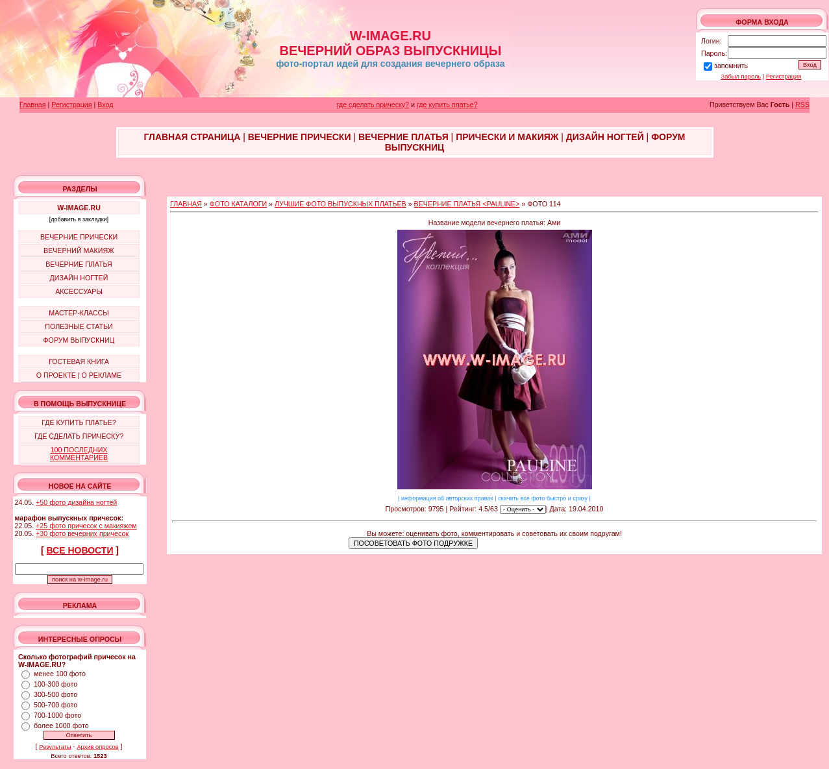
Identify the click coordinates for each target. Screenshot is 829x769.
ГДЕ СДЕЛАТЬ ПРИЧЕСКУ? (78, 436)
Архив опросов (97, 747)
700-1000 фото (57, 715)
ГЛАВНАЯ (186, 204)
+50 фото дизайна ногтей (76, 502)
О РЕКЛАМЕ (101, 375)
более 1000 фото (61, 725)
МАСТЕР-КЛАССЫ (78, 313)
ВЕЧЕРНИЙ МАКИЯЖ (78, 250)
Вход (105, 104)
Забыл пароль (741, 76)
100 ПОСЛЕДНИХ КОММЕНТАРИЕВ (79, 453)
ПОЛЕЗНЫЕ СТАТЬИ (78, 326)
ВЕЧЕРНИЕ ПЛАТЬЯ (78, 264)
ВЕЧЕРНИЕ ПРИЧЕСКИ (79, 237)
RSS (802, 104)
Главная (32, 104)
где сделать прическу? (373, 104)
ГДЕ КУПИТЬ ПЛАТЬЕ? (79, 422)
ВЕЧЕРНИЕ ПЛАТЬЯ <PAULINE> (467, 204)
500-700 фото (55, 705)
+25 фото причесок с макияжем (86, 526)
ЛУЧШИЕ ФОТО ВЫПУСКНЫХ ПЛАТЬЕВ (340, 204)
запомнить (731, 65)
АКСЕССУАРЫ (79, 291)
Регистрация (784, 76)
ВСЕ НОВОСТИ (80, 550)
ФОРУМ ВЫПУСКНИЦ (79, 340)
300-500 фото (55, 694)
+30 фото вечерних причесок (82, 533)
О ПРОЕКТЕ (56, 375)
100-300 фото (55, 684)
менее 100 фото (60, 673)
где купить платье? (447, 104)
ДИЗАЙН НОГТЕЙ (79, 278)
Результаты (55, 747)
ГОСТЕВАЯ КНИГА (79, 361)
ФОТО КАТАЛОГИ (238, 204)
